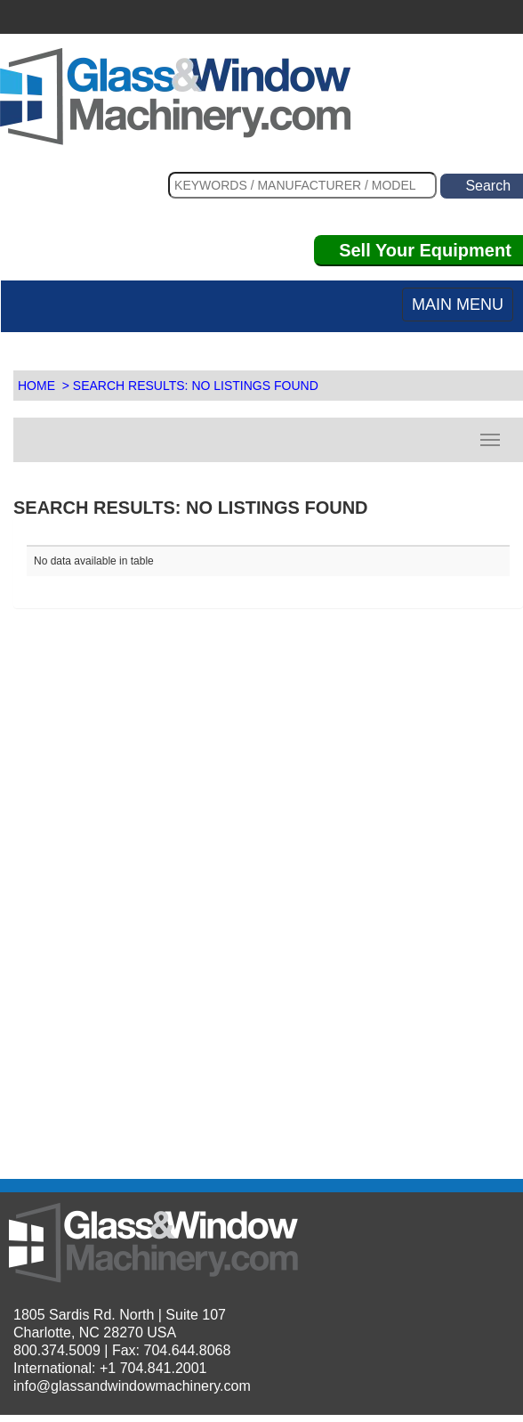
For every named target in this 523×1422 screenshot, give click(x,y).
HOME (36, 385)
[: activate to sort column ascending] (148, 538)
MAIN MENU (457, 304)
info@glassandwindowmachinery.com (132, 1386)
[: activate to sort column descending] (390, 538)
